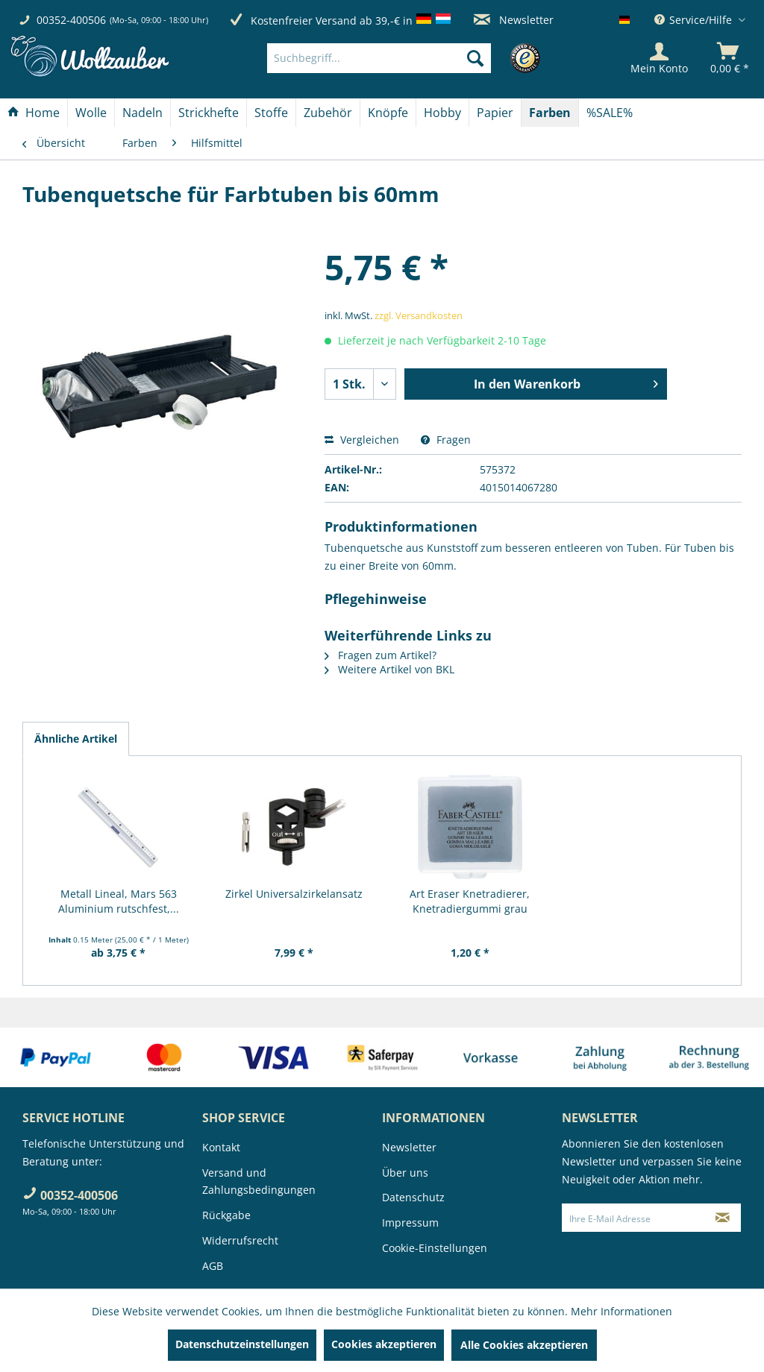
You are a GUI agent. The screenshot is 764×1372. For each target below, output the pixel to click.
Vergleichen (362, 439)
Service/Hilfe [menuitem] (694, 20)
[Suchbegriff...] (379, 58)
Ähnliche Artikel (75, 738)
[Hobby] (442, 112)
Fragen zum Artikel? (380, 655)
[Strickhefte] (208, 112)
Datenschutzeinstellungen (242, 1344)
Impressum (410, 1222)
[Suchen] (475, 58)
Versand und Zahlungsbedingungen (259, 1181)
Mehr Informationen (621, 1311)
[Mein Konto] (659, 58)
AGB (212, 1266)
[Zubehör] (328, 112)
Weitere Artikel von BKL (389, 669)
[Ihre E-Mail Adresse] (634, 1217)
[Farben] (550, 112)
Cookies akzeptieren (383, 1344)
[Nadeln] (142, 112)
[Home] (33, 112)
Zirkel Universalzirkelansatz (294, 894)
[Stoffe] (271, 112)
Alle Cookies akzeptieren (524, 1345)
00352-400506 (71, 20)
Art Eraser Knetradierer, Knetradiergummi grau (470, 901)
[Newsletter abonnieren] (723, 1217)
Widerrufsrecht (240, 1240)
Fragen (446, 439)
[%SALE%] (609, 112)
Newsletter (514, 20)
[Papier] (495, 112)
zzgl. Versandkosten (419, 315)
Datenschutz (413, 1197)
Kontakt (221, 1147)
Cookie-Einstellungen (434, 1248)
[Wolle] (91, 112)
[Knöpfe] (388, 112)
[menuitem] (401, 58)
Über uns (405, 1172)
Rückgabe (226, 1215)
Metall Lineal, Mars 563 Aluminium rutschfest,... (118, 901)
